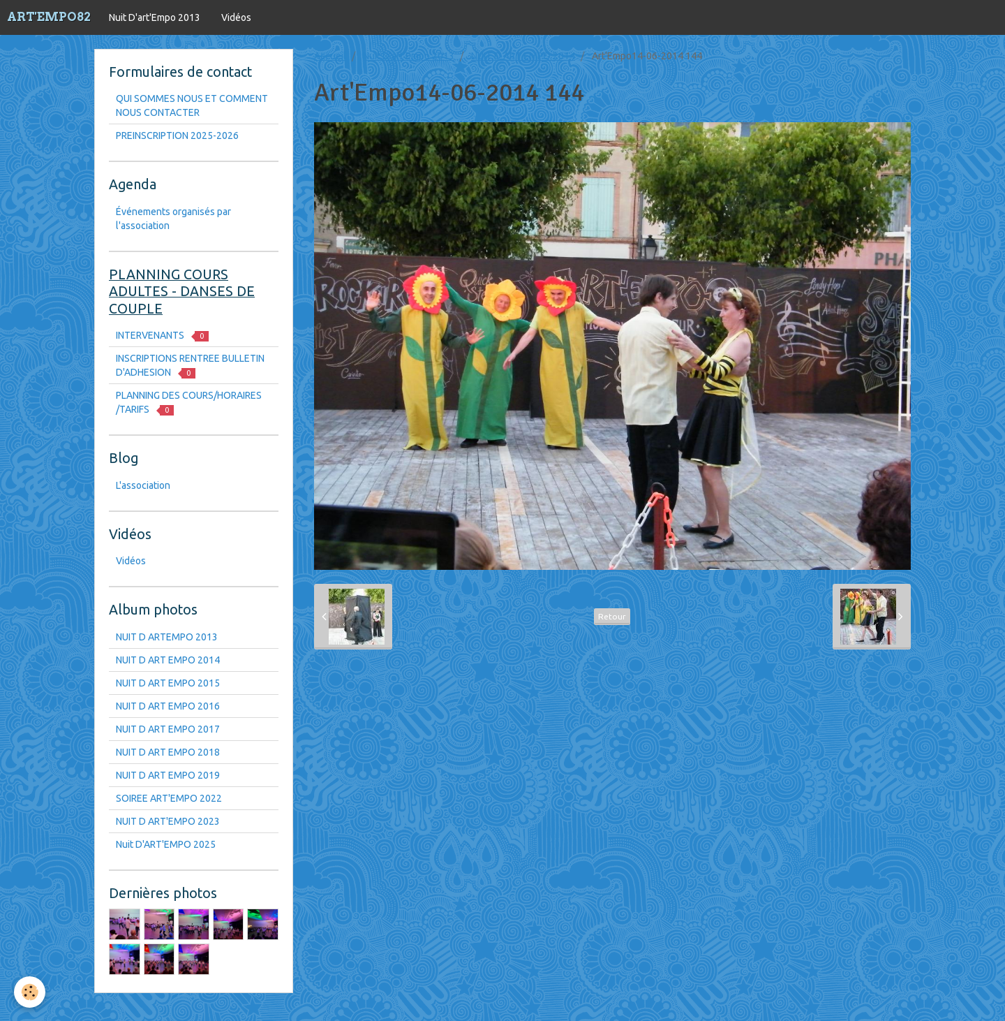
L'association (143, 485)
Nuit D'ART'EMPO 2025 (166, 844)
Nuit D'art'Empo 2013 (154, 17)
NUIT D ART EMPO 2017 (168, 729)
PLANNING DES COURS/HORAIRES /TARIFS (189, 403)
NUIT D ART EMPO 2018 (168, 752)
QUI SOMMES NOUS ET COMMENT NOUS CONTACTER (192, 105)
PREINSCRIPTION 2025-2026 (177, 135)
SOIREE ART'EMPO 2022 (169, 798)
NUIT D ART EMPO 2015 (168, 683)
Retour (612, 616)
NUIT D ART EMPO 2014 (523, 55)
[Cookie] (29, 992)
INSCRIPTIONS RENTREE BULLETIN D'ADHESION (190, 366)
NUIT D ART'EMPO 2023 (168, 821)
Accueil (330, 55)
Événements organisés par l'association (173, 218)
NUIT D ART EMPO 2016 (168, 706)
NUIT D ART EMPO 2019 (168, 775)
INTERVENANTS (162, 335)
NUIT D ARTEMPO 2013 (167, 636)
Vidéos (236, 17)
